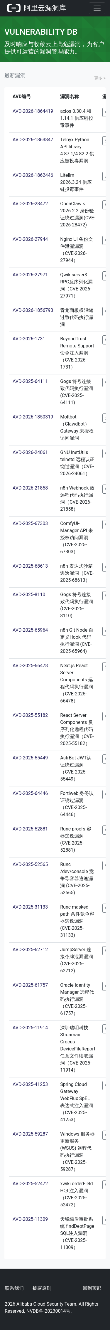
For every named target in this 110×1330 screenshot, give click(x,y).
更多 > (100, 78)
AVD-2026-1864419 (33, 111)
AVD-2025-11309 (30, 1219)
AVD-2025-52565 (30, 864)
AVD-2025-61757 (30, 985)
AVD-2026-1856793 (33, 310)
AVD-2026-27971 (30, 275)
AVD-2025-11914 (30, 1027)
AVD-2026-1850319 (33, 417)
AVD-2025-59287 (30, 1134)
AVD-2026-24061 (30, 452)
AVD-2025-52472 (30, 1183)
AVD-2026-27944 (30, 239)
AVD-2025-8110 (29, 594)
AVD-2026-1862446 (33, 175)
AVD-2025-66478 (30, 665)
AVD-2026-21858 (30, 488)
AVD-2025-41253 (30, 1084)
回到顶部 (92, 1288)
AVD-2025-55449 (30, 758)
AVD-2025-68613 (30, 566)
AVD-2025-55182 (30, 715)
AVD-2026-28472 (30, 203)
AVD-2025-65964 (30, 630)
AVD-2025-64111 (30, 381)
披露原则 (42, 1288)
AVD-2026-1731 (29, 339)
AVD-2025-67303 (30, 523)
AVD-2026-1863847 (33, 139)
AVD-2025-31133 (30, 907)
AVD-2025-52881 (30, 829)
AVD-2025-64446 (30, 793)
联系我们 (14, 1288)
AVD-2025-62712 (30, 949)
